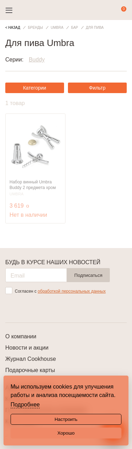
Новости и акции (27, 348)
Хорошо (66, 433)
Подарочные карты (30, 370)
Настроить (66, 419)
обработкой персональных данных (72, 291)
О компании (20, 336)
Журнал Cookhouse (30, 359)
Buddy (37, 60)
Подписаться (88, 275)
